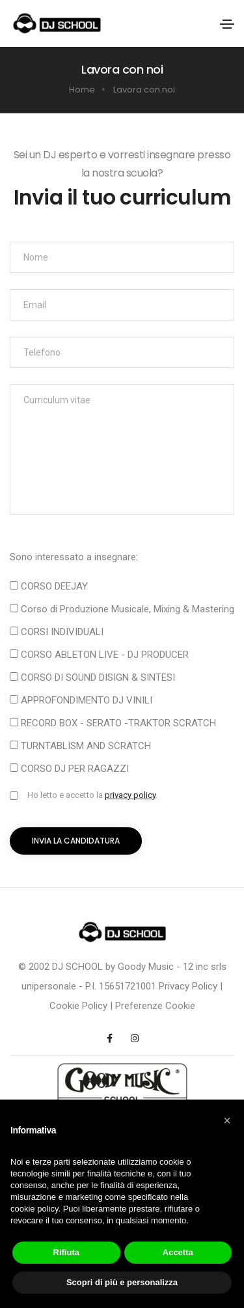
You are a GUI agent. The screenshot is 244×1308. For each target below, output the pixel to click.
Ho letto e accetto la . (92, 795)
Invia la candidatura (76, 840)
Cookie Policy (78, 1006)
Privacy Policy (188, 986)
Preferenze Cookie (155, 1006)
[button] (227, 1120)
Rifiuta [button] (66, 1252)
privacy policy (130, 795)
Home (82, 89)
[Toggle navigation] (227, 24)
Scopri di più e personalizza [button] (122, 1282)
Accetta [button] (178, 1252)
